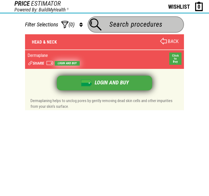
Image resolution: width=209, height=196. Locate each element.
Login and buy (67, 63)
